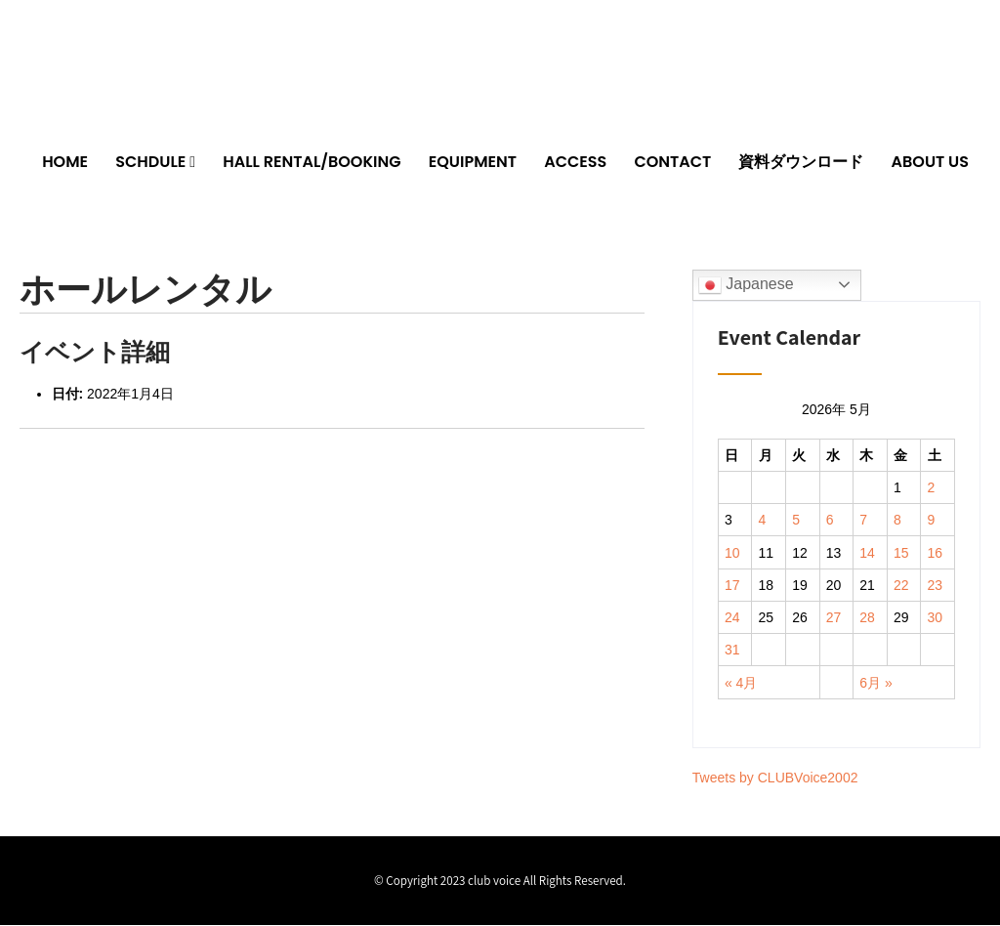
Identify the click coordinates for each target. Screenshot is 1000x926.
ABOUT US (930, 161)
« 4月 (741, 683)
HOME (65, 161)
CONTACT (672, 161)
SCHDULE (150, 161)
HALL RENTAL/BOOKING (311, 161)
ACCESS (575, 161)
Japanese (746, 285)
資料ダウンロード (800, 161)
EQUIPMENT (473, 161)
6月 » (875, 683)
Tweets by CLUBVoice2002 (775, 778)
